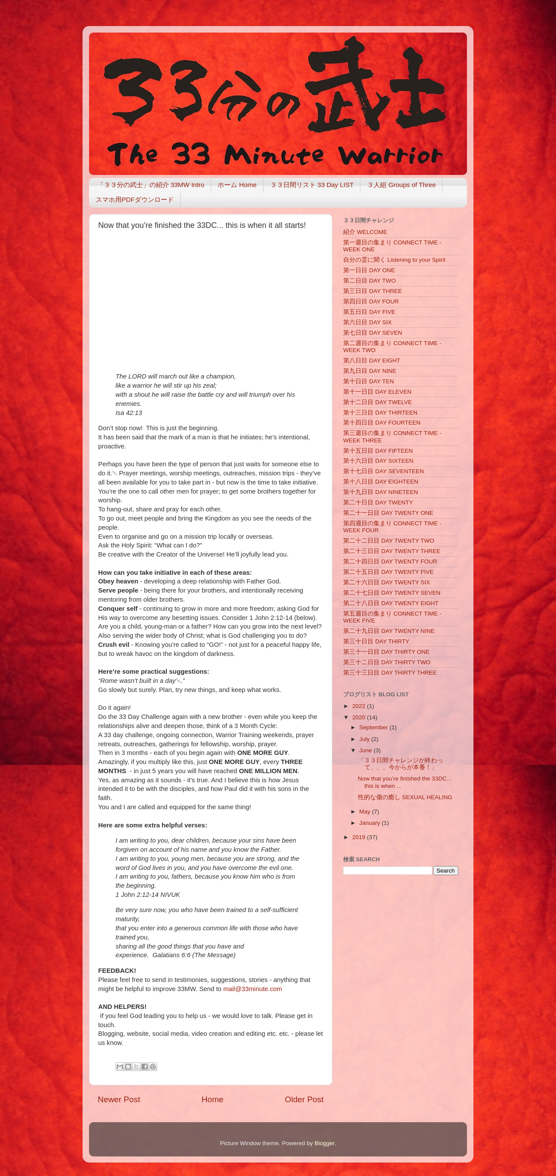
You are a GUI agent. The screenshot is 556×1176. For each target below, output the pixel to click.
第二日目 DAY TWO (369, 280)
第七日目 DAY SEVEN (372, 332)
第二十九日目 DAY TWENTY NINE (389, 631)
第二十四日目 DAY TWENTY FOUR (390, 561)
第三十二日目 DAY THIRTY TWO (386, 662)
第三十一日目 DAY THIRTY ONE (386, 652)
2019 (359, 837)
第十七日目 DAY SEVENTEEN (383, 471)
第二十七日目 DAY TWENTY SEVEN (391, 593)
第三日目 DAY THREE (372, 291)
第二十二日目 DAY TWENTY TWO (388, 540)
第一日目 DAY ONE (369, 270)
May (365, 811)
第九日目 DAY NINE (369, 371)
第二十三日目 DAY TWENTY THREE (391, 551)
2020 (359, 717)
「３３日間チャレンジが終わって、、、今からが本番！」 (400, 764)
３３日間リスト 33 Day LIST (312, 184)
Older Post (304, 1099)
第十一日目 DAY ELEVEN (377, 392)
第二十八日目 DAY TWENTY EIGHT (391, 603)
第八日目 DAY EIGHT (371, 360)
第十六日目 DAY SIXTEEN (378, 461)
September (374, 727)
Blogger (324, 1143)
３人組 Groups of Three (401, 184)
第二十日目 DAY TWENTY (378, 502)
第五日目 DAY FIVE (369, 312)
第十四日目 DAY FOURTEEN (381, 422)
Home (212, 1099)
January (370, 823)
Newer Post (119, 1099)
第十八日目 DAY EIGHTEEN (380, 481)
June (366, 750)
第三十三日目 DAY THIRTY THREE (390, 672)
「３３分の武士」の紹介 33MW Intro (151, 184)
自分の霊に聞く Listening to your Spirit (394, 260)
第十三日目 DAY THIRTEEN (380, 412)
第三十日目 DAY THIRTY (376, 641)
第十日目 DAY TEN (368, 381)
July (365, 739)
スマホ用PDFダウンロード (135, 199)
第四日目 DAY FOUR (371, 301)
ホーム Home (237, 184)
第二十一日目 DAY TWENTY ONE (388, 513)
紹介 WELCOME (365, 232)
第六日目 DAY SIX (367, 322)
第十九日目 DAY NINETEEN (380, 492)
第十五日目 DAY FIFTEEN (378, 451)
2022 (359, 706)
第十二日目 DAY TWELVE (377, 402)
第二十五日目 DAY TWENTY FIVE (388, 572)
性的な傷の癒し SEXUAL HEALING (405, 797)
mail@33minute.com (252, 988)
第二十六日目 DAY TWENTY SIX (386, 582)
